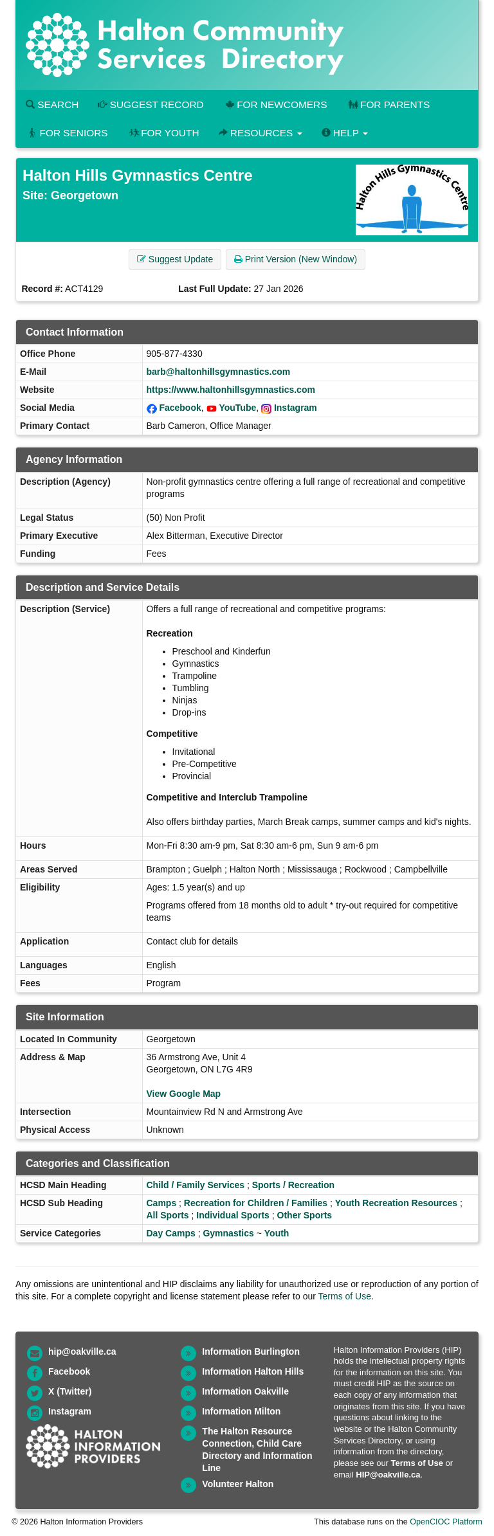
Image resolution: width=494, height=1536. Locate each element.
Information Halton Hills (253, 1371)
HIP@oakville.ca (388, 1474)
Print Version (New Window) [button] (295, 259)
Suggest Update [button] (175, 259)
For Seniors (67, 132)
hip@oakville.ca (82, 1351)
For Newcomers (275, 104)
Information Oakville (245, 1391)
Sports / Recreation (293, 1185)
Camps (162, 1203)
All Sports (168, 1215)
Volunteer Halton (237, 1484)
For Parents (388, 104)
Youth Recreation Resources (396, 1203)
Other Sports (305, 1215)
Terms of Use (344, 1296)
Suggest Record (150, 104)
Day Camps (171, 1233)
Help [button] (345, 132)
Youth (276, 1233)
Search (52, 104)
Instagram (295, 407)
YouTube (237, 407)
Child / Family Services (196, 1185)
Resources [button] (260, 132)
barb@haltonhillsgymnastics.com (219, 371)
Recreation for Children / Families (255, 1203)
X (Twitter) (69, 1391)
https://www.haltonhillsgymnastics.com (231, 389)
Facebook (180, 407)
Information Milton (241, 1411)
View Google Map (184, 1094)
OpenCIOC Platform (446, 1521)
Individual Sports (233, 1215)
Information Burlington (251, 1351)
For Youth (163, 132)
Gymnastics (228, 1233)
